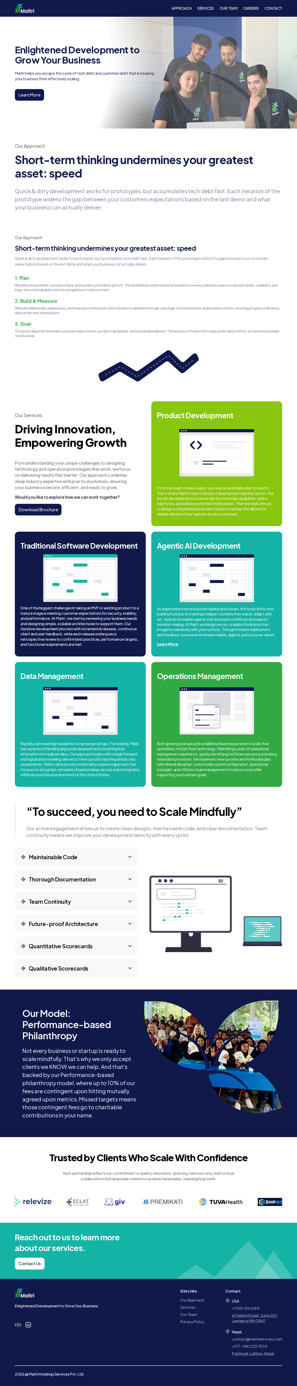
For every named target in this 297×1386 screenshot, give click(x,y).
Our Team (188, 1314)
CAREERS (251, 8)
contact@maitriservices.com (257, 1339)
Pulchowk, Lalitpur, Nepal (253, 1353)
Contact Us (30, 1263)
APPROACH (182, 8)
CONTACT (273, 8)
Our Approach (192, 1300)
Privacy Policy (192, 1321)
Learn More (29, 94)
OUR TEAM (229, 8)
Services (187, 1307)
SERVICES (205, 8)
